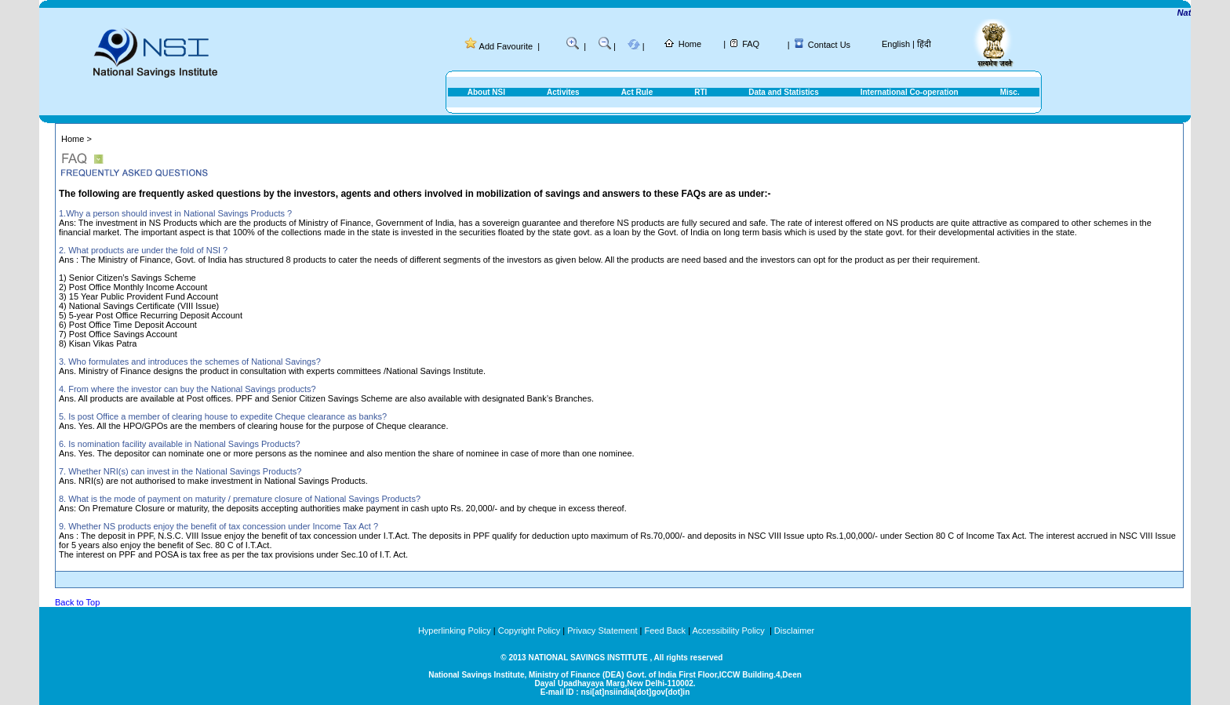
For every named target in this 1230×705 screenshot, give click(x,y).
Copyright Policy (529, 630)
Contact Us (829, 44)
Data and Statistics (783, 92)
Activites (563, 92)
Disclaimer (794, 630)
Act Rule (637, 92)
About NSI (486, 92)
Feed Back (665, 630)
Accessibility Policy (729, 630)
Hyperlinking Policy (454, 630)
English (896, 44)
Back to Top (77, 602)
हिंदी (924, 44)
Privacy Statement (602, 630)
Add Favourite (506, 46)
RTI (700, 92)
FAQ (750, 44)
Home (690, 44)
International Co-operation (910, 92)
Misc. (1010, 92)
